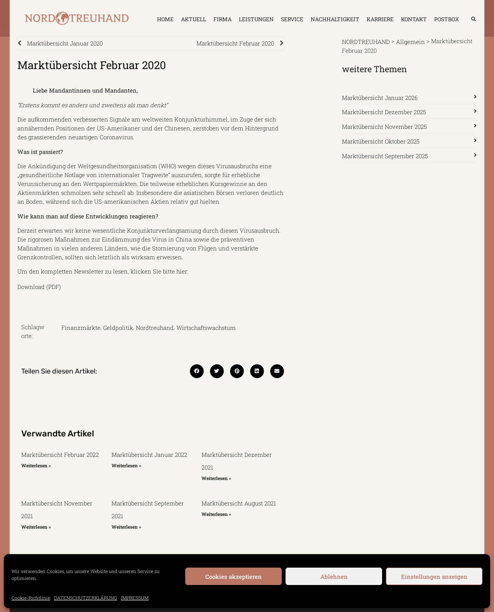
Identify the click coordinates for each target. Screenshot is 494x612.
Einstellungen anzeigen (434, 576)
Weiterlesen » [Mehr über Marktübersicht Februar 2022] (36, 465)
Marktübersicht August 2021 (238, 503)
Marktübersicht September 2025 (385, 155)
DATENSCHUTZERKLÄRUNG (85, 598)
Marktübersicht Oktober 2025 (381, 141)
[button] (473, 19)
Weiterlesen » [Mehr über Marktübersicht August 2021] (216, 514)
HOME (165, 19)
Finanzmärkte (80, 327)
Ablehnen (334, 576)
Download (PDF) (39, 286)
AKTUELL (193, 19)
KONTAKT (414, 19)
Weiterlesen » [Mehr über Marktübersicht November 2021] (36, 527)
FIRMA (222, 19)
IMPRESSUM (135, 598)
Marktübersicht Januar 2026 (380, 97)
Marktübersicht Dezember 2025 (384, 112)
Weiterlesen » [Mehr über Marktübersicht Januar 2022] (126, 465)
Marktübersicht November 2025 (384, 126)
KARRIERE (380, 19)
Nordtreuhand (155, 327)
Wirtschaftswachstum (206, 327)
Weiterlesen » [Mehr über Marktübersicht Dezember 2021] (216, 478)
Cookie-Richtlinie (31, 598)
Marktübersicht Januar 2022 (149, 454)
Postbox (446, 19)
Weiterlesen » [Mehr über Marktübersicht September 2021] (126, 527)
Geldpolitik (118, 327)
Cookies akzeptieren (233, 576)
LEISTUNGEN (256, 19)
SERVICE (292, 19)
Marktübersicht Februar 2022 (60, 454)
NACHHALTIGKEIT (335, 19)
